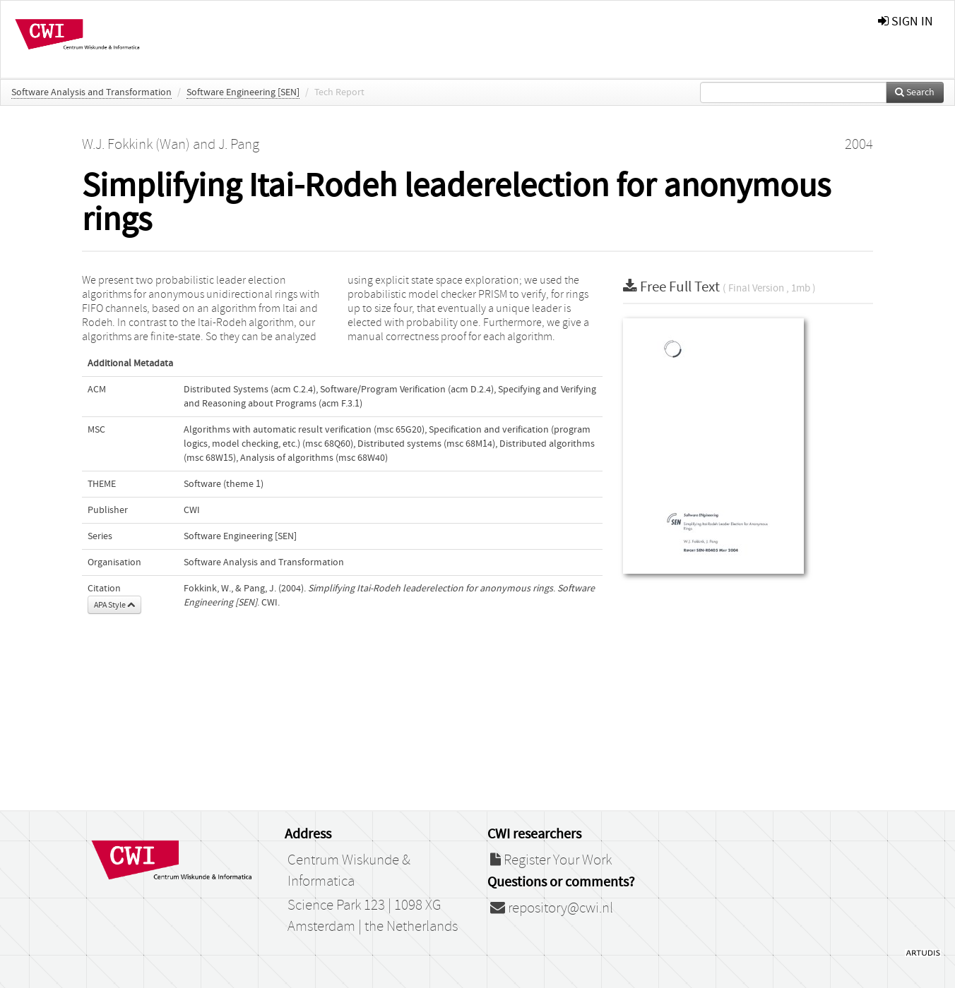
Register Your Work (551, 860)
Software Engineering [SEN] (242, 92)
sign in (905, 21)
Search (915, 92)
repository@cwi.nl (551, 908)
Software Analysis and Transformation (91, 92)
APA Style (114, 605)
